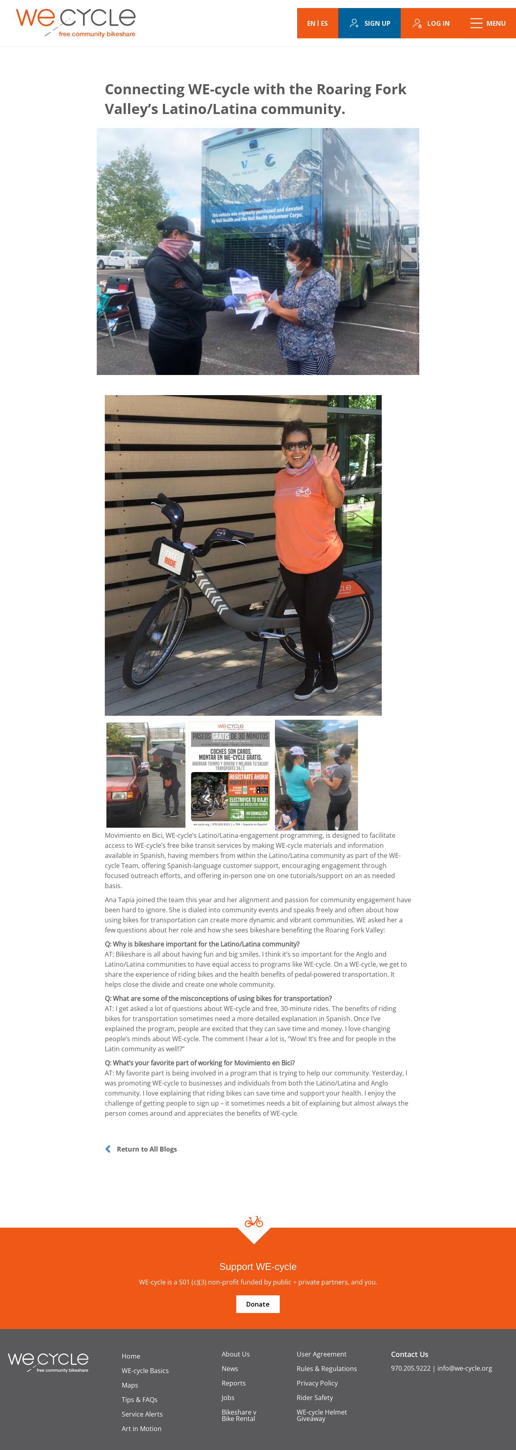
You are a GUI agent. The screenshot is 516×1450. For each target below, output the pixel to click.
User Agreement (322, 1354)
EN (311, 23)
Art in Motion (142, 1428)
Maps (130, 1385)
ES (324, 23)
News (230, 1368)
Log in (438, 23)
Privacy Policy (317, 1383)
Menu (496, 23)
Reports (234, 1383)
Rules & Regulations (327, 1368)
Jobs (228, 1397)
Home (131, 1356)
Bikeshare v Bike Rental (239, 1415)
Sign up (377, 23)
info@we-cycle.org (464, 1368)
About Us (236, 1354)
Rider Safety (315, 1397)
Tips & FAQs (140, 1399)
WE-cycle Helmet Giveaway (322, 1415)
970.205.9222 (411, 1368)
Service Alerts (142, 1414)
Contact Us (410, 1354)
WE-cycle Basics (145, 1370)
